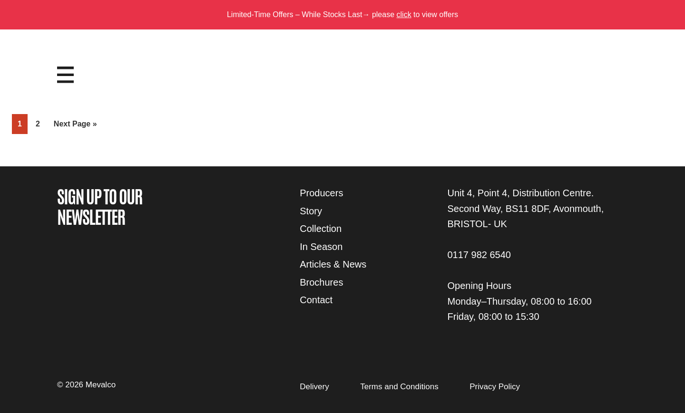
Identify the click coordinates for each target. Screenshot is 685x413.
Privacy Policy (495, 386)
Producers (321, 193)
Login (607, 65)
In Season (321, 246)
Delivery (314, 386)
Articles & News (333, 264)
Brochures (321, 282)
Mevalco (342, 82)
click (404, 14)
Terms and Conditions (399, 386)
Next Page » (75, 125)
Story (311, 211)
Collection (321, 228)
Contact (316, 300)
